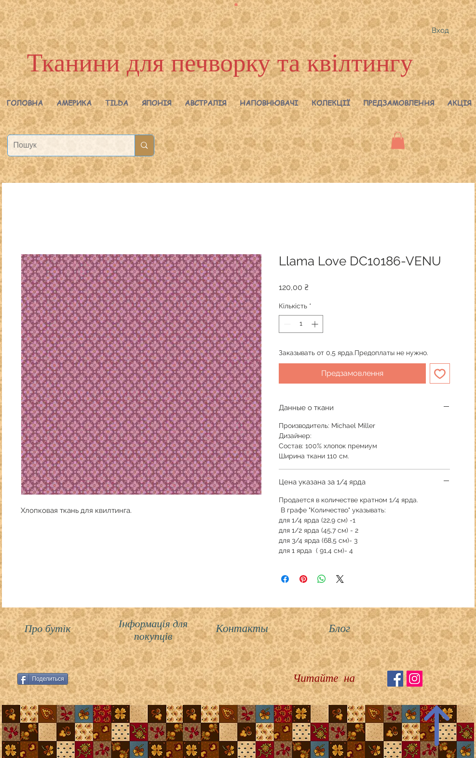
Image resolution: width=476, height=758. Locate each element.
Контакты (242, 628)
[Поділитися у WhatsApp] (321, 579)
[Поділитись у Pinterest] (303, 579)
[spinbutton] (301, 324)
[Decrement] (286, 324)
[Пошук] (64, 145)
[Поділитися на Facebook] (285, 579)
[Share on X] (340, 579)
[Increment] (316, 324)
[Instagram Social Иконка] (414, 679)
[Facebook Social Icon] (395, 679)
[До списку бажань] (440, 373)
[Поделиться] (42, 679)
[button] (74, 103)
